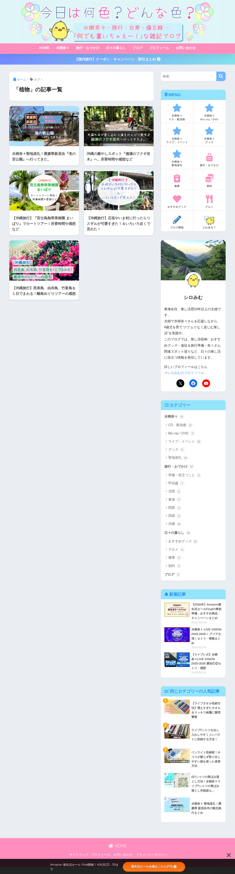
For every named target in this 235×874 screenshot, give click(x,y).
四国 (174, 516)
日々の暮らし (116, 48)
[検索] (221, 76)
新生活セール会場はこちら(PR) (153, 866)
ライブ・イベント (184, 442)
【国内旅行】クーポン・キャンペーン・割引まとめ (117, 59)
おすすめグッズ (183, 542)
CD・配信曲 (180, 426)
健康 (174, 558)
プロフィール (159, 48)
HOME (44, 48)
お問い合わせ (186, 48)
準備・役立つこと (184, 476)
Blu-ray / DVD (181, 434)
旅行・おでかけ (87, 48)
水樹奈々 (62, 48)
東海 (174, 500)
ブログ (138, 48)
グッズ (176, 450)
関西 (174, 508)
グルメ (176, 550)
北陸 (174, 492)
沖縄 (174, 524)
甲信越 (176, 484)
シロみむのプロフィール (185, 373)
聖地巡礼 (178, 458)
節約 (174, 566)
